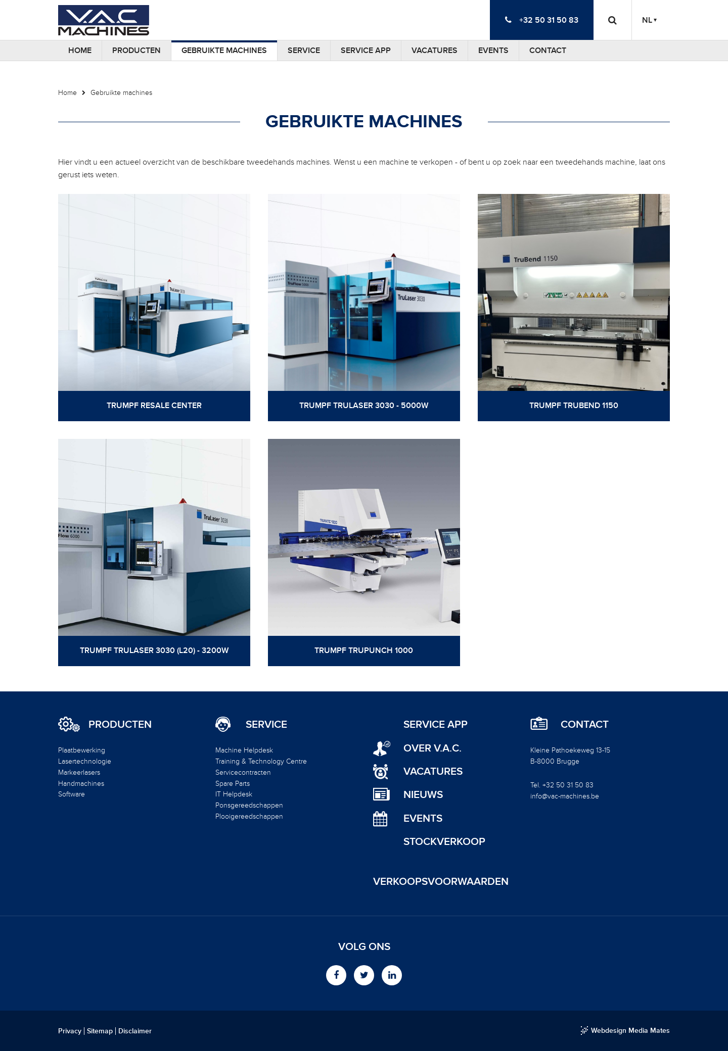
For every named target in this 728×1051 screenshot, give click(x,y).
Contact (547, 50)
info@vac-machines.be (564, 796)
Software (71, 794)
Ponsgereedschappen (249, 805)
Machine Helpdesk (244, 750)
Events (493, 50)
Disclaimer (135, 1031)
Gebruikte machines (224, 50)
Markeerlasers (79, 772)
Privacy (69, 1031)
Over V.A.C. (432, 748)
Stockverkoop (444, 841)
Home (80, 50)
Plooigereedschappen (249, 816)
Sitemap (100, 1031)
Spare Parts (232, 783)
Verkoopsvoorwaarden (441, 881)
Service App (366, 50)
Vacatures (435, 50)
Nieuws (423, 794)
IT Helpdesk (233, 794)
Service (304, 50)
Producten (136, 50)
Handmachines (81, 783)
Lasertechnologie (84, 761)
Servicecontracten (243, 772)
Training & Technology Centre (261, 761)
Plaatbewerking (81, 750)
